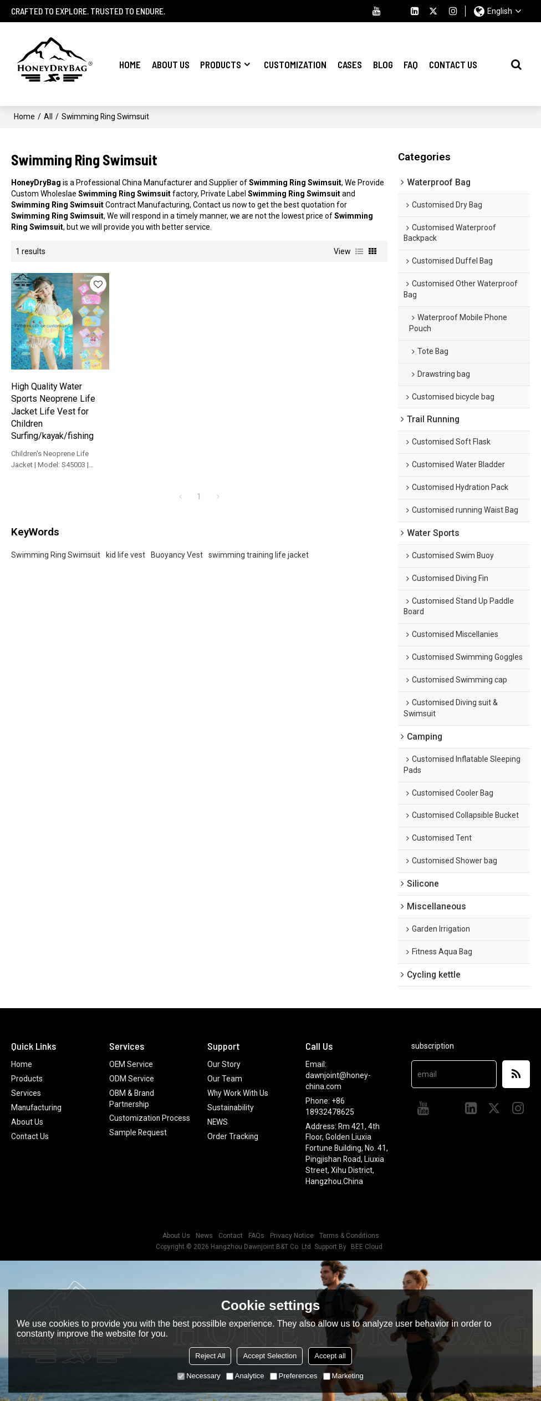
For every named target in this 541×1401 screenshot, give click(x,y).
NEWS (217, 1121)
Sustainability (230, 1106)
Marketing (343, 1376)
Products (220, 63)
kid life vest (125, 542)
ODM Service (131, 1078)
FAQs (256, 1235)
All (48, 116)
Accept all (329, 1356)
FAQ (411, 63)
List (359, 250)
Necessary (198, 1376)
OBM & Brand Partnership (132, 1098)
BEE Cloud (366, 1246)
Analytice (245, 1376)
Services (26, 1092)
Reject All (210, 1356)
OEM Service (131, 1063)
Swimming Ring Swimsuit (55, 542)
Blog (383, 63)
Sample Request (138, 1131)
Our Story (224, 1063)
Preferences (294, 1376)
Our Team (224, 1078)
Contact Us (453, 63)
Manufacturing (37, 1106)
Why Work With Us (238, 1092)
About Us (171, 63)
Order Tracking (233, 1135)
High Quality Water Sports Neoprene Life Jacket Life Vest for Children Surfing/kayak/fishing (53, 398)
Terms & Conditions (349, 1235)
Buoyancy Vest (177, 542)
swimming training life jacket (258, 542)
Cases (350, 63)
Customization (295, 63)
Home (130, 63)
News (204, 1235)
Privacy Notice (292, 1235)
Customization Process (150, 1118)
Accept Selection (270, 1356)
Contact (230, 1235)
